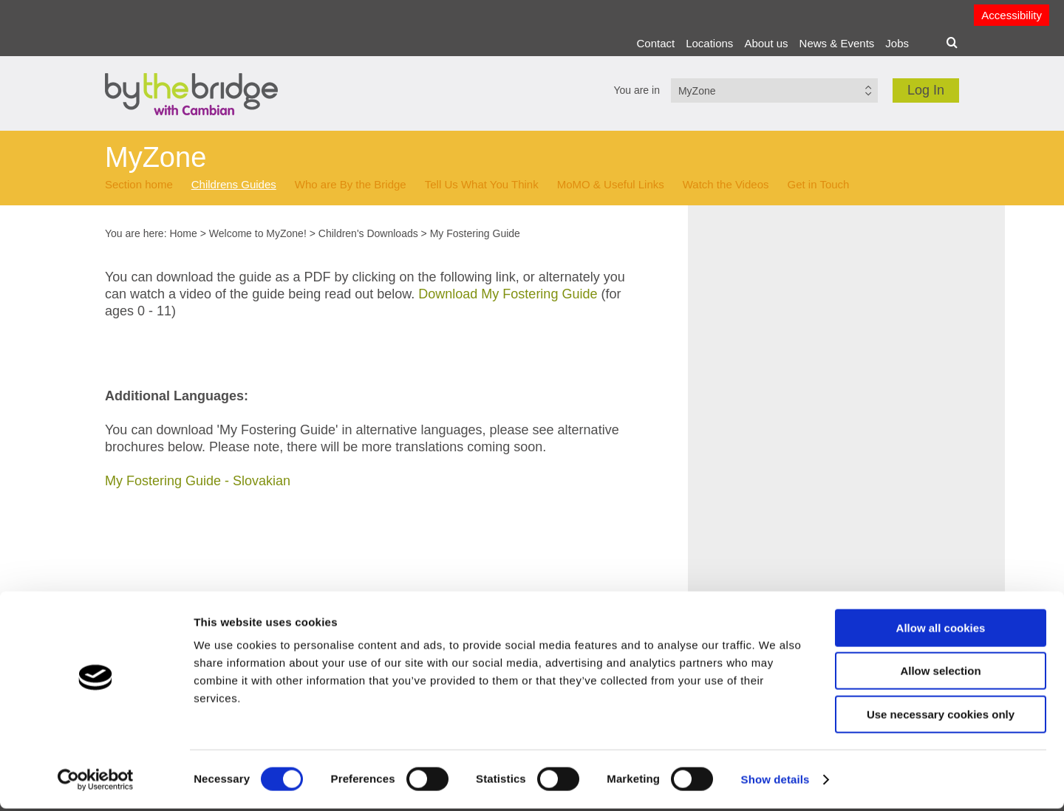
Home (183, 233)
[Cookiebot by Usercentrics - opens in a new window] (95, 782)
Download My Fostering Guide (507, 294)
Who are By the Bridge (350, 184)
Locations (709, 43)
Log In (925, 90)
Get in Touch (818, 184)
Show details (775, 782)
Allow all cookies (941, 630)
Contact (655, 43)
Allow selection (940, 674)
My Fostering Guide (475, 233)
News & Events (837, 43)
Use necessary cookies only (940, 717)
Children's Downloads (368, 233)
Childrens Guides (233, 184)
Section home (139, 184)
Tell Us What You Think (482, 184)
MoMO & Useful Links (610, 184)
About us (766, 43)
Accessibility (1011, 15)
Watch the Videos (726, 184)
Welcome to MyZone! (258, 233)
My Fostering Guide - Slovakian (197, 480)
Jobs (897, 43)
